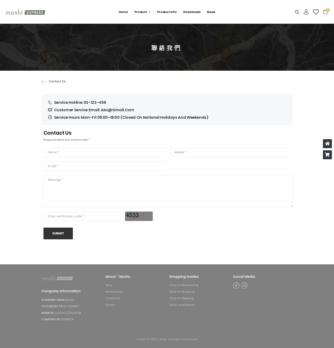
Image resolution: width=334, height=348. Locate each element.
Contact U (112, 298)
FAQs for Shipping (181, 298)
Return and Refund (182, 305)
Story (108, 285)
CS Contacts (52, 306)
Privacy (110, 305)
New (211, 12)
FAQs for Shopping (182, 292)
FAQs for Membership (184, 285)
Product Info (167, 12)
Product (140, 12)
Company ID (50, 319)
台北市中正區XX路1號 (67, 313)
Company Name (53, 300)
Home (123, 12)
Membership (114, 292)
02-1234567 (71, 306)
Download (192, 12)
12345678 (66, 319)
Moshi (69, 300)
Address (47, 313)
